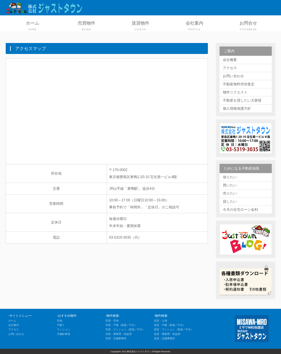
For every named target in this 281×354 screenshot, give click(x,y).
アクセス (230, 68)
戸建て (61, 325)
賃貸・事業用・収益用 (167, 334)
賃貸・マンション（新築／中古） (173, 329)
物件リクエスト (235, 92)
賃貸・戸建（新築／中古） (170, 325)
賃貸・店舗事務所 (164, 338)
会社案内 (195, 26)
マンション (63, 329)
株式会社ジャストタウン (139, 351)
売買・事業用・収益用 (118, 334)
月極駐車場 (63, 334)
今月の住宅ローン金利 (240, 209)
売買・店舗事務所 (115, 338)
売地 (59, 320)
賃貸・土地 (160, 320)
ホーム (33, 26)
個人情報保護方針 (237, 108)
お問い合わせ (233, 76)
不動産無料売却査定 (238, 84)
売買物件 (86, 26)
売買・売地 (112, 320)
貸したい (230, 201)
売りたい (230, 193)
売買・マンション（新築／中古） (125, 329)
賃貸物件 (140, 26)
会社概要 (230, 60)
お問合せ (249, 26)
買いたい (230, 185)
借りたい (230, 177)
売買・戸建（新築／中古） (121, 325)
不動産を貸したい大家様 (242, 100)
